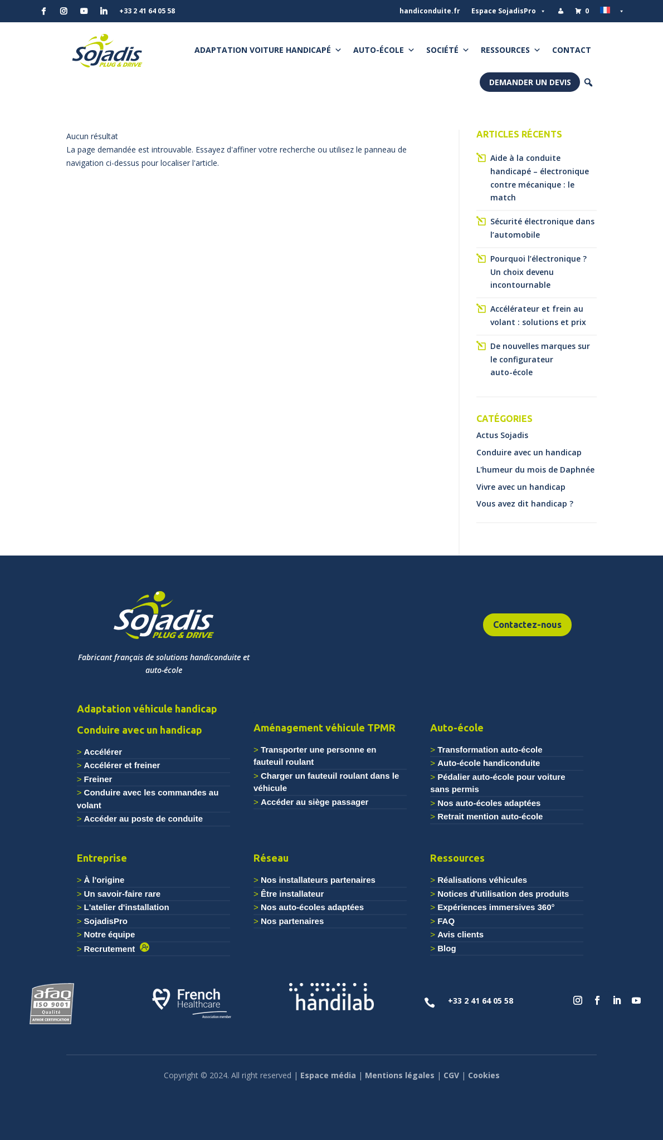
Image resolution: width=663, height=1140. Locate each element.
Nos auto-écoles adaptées (488, 803)
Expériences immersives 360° (495, 907)
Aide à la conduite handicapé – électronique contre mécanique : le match (539, 178)
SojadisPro (106, 921)
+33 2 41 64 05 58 (147, 11)
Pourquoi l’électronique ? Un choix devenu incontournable (538, 272)
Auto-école (384, 50)
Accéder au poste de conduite (143, 818)
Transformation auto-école (489, 749)
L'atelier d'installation (126, 907)
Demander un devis (530, 82)
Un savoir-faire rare (122, 893)
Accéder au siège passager (314, 802)
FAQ (446, 921)
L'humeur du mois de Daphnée (535, 469)
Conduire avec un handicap (529, 452)
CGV (451, 1075)
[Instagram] (63, 11)
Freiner (98, 779)
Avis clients (460, 934)
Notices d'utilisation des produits (503, 893)
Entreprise (102, 857)
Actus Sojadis (502, 435)
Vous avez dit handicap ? (524, 503)
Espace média (328, 1075)
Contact (571, 50)
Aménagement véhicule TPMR (325, 727)
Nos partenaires (292, 921)
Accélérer (103, 751)
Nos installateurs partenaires (318, 880)
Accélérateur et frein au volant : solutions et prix (538, 315)
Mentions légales (400, 1075)
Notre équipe (109, 934)
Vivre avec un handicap (521, 486)
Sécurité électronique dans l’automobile (542, 228)
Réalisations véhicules (482, 880)
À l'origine (104, 880)
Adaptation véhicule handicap (147, 708)
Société (448, 50)
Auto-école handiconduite (488, 763)
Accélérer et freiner (122, 765)
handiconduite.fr (429, 11)
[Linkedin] (104, 11)
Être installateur (292, 893)
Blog (446, 948)
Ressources (511, 50)
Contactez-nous (527, 625)
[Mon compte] (560, 11)
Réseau (271, 857)
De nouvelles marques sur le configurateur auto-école (540, 359)
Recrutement (112, 949)
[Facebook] (43, 11)
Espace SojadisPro (508, 11)
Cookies (484, 1075)
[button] (588, 82)
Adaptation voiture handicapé (268, 50)
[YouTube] (84, 11)
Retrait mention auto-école (490, 816)
